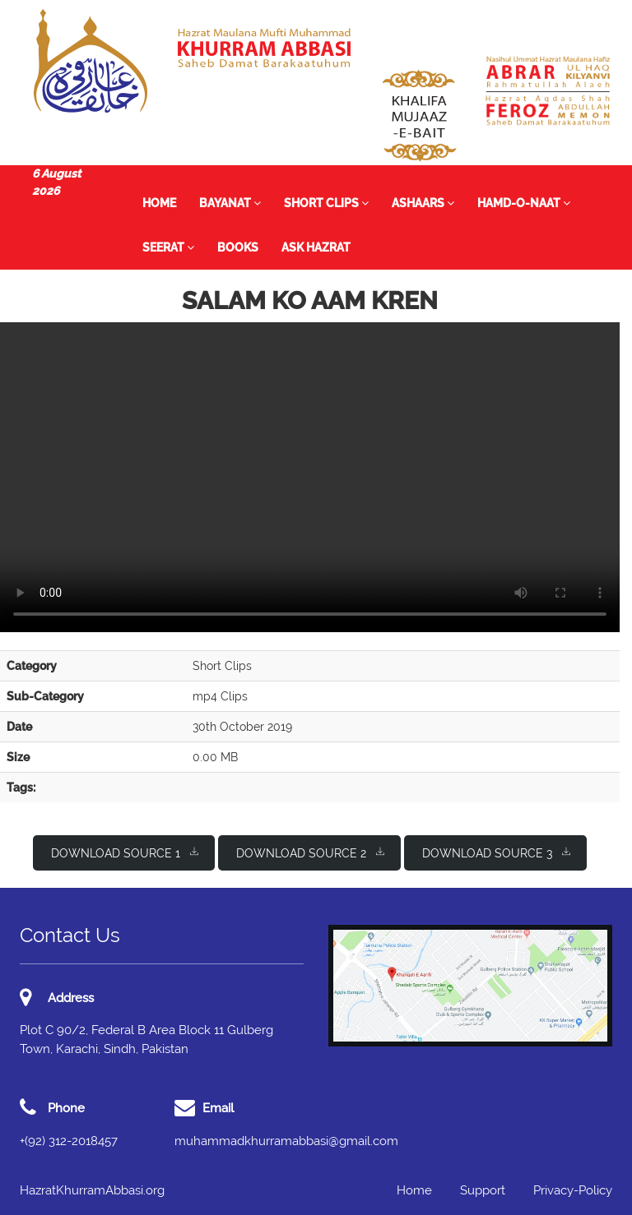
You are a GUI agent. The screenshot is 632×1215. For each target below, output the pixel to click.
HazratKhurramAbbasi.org (92, 1190)
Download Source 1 (124, 852)
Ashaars (423, 203)
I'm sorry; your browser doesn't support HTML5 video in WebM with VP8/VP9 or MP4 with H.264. (310, 477)
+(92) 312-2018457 (69, 1141)
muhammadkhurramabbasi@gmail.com (286, 1141)
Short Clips (326, 203)
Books (237, 247)
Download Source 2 (310, 852)
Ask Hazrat (316, 247)
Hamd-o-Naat (523, 203)
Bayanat (230, 203)
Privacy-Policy (572, 1190)
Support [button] (482, 1190)
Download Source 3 (496, 852)
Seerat (168, 247)
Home (159, 203)
